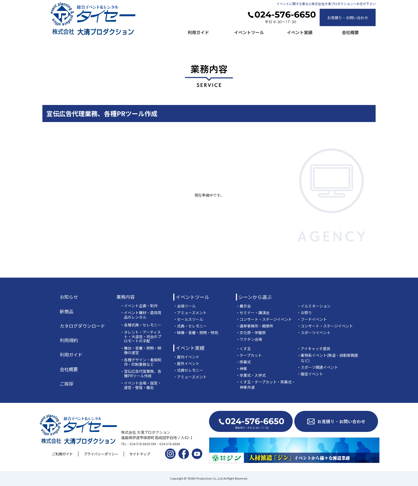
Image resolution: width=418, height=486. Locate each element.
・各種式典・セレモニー (140, 325)
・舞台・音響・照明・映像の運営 (140, 350)
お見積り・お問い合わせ (347, 17)
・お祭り (304, 312)
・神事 (241, 368)
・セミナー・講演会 (253, 312)
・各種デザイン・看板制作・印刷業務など (140, 362)
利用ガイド (198, 32)
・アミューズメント (190, 312)
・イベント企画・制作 (139, 305)
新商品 (66, 311)
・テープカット (249, 355)
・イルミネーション (314, 306)
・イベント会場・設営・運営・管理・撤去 (140, 385)
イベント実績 (299, 32)
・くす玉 (243, 348)
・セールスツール (188, 319)
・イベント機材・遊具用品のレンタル (140, 314)
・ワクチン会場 (249, 339)
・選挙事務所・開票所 (254, 326)
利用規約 (69, 340)
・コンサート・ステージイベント (264, 319)
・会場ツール (184, 306)
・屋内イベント (186, 356)
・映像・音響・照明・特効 (195, 332)
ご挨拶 (66, 383)
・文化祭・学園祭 (251, 332)
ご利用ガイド (62, 453)
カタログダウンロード (82, 326)
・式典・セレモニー (190, 326)
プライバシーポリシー (101, 453)
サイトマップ (139, 453)
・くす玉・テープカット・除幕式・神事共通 (265, 384)
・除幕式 (243, 362)
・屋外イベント (186, 363)
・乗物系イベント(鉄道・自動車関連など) (327, 358)
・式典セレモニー (188, 370)
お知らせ (69, 297)
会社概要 (350, 32)
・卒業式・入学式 (251, 375)
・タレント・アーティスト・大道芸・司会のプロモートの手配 (140, 336)
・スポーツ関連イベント (317, 367)
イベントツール (249, 32)
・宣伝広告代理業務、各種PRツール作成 (140, 373)
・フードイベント (312, 319)
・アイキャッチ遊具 (313, 348)
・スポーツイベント (314, 332)
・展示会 (243, 306)
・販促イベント (310, 373)
